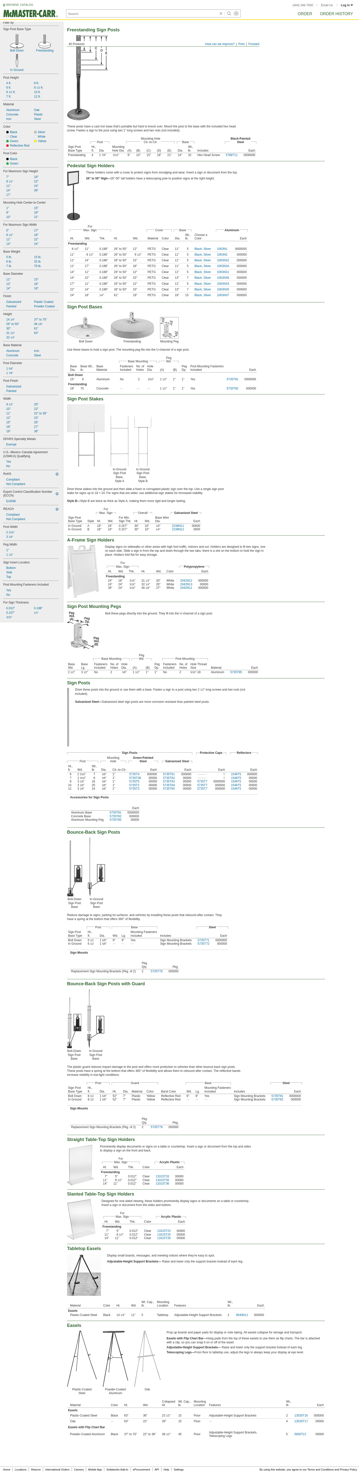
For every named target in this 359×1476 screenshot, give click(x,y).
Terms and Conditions (320, 1469)
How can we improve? (220, 44)
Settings (179, 1469)
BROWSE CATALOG (19, 4)
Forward (253, 44)
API (157, 1469)
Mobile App (95, 1469)
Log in (347, 5)
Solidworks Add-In (117, 1469)
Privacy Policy (348, 1469)
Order (305, 14)
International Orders (57, 1469)
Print (241, 44)
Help (166, 1469)
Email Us (327, 5)
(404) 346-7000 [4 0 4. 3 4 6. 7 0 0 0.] (303, 5)
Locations (21, 1469)
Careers (79, 1469)
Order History (336, 14)
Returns (36, 1469)
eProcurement (141, 1469)
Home (6, 1469)
